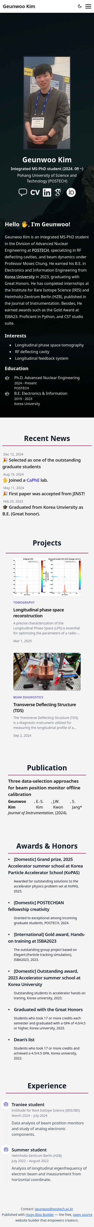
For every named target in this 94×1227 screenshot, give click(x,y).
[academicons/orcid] (71, 192)
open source (82, 1214)
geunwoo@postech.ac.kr (54, 1209)
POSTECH (40, 250)
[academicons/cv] (35, 192)
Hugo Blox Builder (40, 1214)
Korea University (20, 276)
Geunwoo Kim (19, 6)
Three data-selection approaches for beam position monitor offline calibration (44, 787)
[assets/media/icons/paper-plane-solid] (23, 192)
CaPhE (33, 480)
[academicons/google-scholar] (59, 192)
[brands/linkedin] (47, 192)
